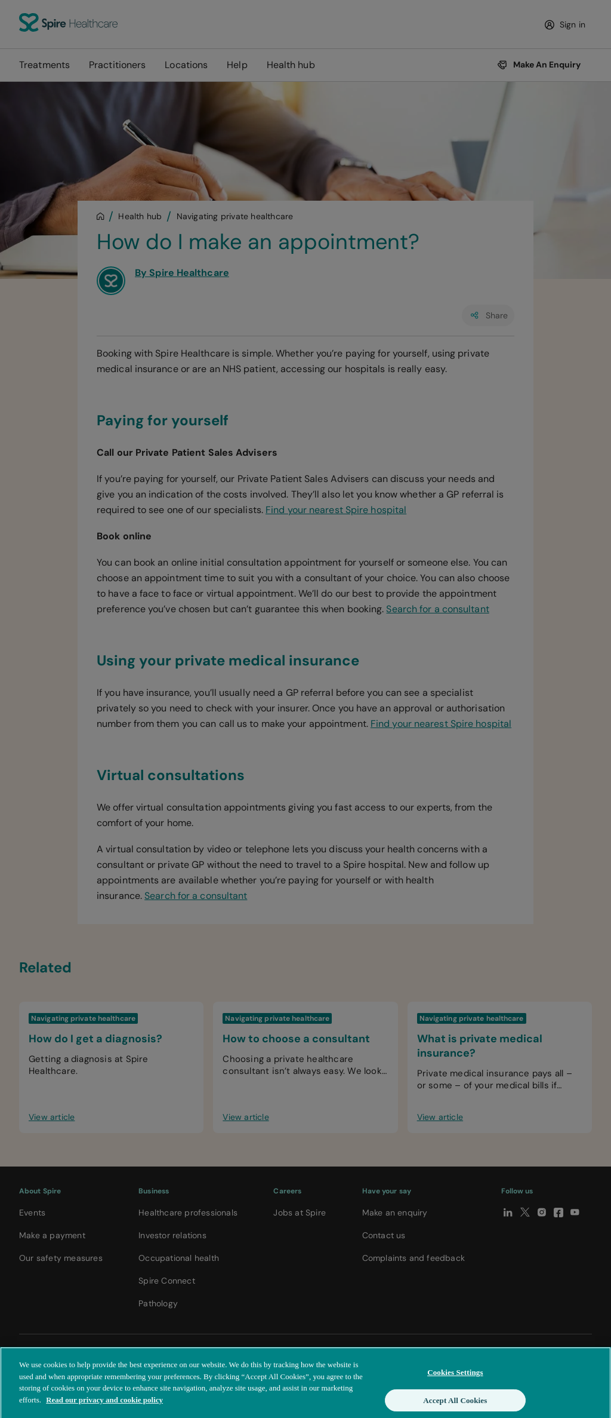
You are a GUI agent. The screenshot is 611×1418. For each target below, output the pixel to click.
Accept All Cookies (455, 1406)
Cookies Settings (455, 1378)
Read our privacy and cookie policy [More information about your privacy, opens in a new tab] (104, 1405)
